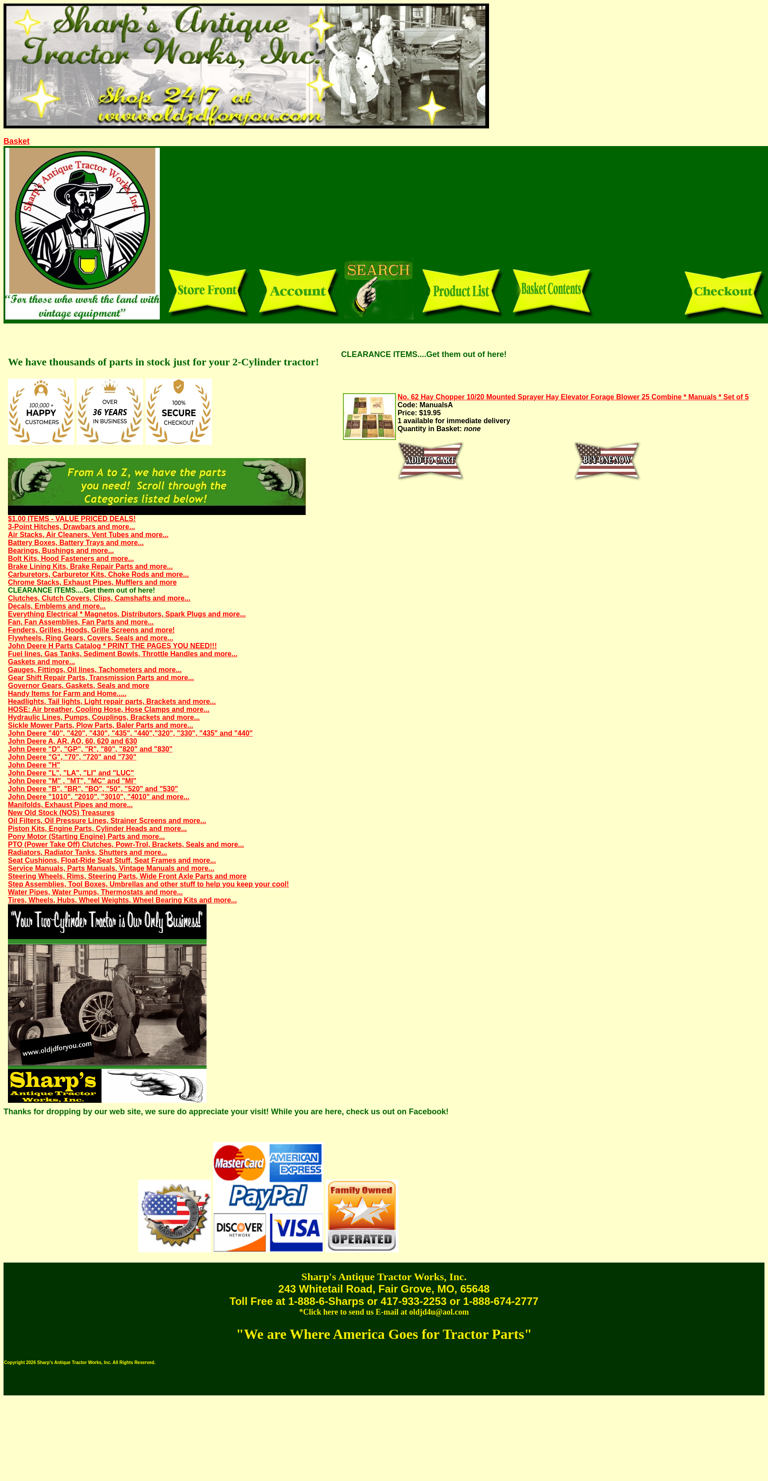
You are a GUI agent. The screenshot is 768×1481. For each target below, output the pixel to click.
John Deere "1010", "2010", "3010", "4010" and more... (98, 797)
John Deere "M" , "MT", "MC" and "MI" (72, 781)
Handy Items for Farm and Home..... (67, 693)
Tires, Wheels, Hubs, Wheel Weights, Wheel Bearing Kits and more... (122, 900)
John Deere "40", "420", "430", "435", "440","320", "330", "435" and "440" (130, 733)
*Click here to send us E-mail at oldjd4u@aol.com (384, 1312)
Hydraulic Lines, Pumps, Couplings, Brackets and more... (104, 717)
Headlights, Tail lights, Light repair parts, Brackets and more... (112, 701)
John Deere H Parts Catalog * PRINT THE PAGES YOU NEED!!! (112, 646)
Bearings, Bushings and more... (61, 550)
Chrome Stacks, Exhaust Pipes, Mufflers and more (92, 582)
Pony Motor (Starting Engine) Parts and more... (86, 836)
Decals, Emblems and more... (56, 606)
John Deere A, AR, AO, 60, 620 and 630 (72, 741)
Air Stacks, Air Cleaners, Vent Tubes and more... (88, 534)
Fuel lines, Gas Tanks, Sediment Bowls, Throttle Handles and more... (122, 654)
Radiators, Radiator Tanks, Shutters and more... (87, 852)
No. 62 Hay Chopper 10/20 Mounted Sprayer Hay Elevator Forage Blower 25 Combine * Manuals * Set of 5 (573, 397)
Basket (17, 141)
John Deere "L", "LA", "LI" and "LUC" (71, 773)
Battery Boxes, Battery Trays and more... (76, 542)
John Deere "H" (34, 765)
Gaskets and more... (41, 661)
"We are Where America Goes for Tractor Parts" (384, 1334)
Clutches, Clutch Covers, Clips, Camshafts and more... (99, 598)
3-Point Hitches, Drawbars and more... (71, 526)
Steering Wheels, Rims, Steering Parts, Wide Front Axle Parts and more (127, 876)
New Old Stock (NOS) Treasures (61, 812)
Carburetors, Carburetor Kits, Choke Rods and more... (98, 574)
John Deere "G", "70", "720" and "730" (72, 757)
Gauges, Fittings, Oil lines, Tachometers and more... (95, 669)
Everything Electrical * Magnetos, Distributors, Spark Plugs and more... (127, 614)
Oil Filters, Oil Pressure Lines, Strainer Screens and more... (107, 820)
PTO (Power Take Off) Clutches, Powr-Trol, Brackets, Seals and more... (126, 844)
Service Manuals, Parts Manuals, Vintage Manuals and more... (111, 868)
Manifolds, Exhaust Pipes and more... (70, 804)
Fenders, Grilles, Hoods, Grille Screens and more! (91, 630)
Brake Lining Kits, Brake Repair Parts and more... (90, 566)
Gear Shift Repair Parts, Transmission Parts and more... (101, 677)
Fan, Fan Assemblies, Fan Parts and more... (81, 622)
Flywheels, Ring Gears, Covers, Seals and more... (90, 638)
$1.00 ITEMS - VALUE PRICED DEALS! (72, 518)
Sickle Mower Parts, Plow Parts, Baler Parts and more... (100, 725)
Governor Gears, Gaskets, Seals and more (78, 685)
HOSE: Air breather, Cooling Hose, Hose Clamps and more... (108, 709)
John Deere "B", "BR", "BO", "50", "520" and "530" (93, 789)
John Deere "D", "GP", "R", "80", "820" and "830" (90, 749)
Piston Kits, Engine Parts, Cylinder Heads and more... (97, 828)
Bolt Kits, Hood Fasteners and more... (71, 558)
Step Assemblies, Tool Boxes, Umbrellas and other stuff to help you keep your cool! (148, 884)
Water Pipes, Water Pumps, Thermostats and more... (95, 892)
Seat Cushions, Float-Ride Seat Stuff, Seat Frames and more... (112, 860)
